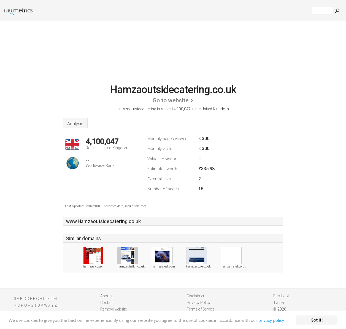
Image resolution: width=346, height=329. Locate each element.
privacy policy (271, 320)
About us (107, 296)
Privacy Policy (198, 302)
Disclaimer (195, 296)
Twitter (279, 302)
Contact (106, 302)
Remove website (113, 309)
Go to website (171, 100)
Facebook (281, 296)
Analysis (75, 123)
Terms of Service (200, 309)
